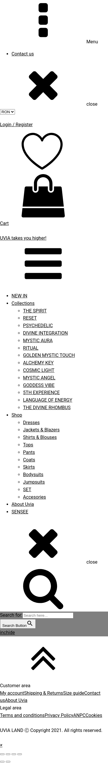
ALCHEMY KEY (38, 363)
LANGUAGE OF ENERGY (47, 400)
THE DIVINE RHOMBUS (47, 407)
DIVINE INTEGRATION (45, 333)
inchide (7, 632)
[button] (1, 745)
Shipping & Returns (43, 693)
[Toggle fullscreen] (14, 754)
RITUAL (30, 348)
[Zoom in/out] (19, 754)
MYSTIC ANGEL (39, 378)
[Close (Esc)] (2, 754)
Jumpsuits (34, 482)
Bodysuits (33, 474)
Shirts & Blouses (40, 437)
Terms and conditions (22, 715)
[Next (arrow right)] (8, 762)
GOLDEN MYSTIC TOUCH (49, 355)
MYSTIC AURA (38, 340)
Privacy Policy (59, 715)
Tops (28, 445)
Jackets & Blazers (41, 430)
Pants (29, 452)
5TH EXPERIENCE (41, 392)
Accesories (34, 497)
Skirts (29, 467)
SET (27, 489)
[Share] (8, 754)
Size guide (73, 693)
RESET (30, 318)
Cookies (94, 715)
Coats (29, 460)
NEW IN (19, 296)
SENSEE (20, 512)
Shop (17, 415)
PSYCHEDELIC (38, 325)
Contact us (23, 54)
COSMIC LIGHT (38, 370)
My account (12, 693)
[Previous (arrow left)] (2, 762)
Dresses (31, 422)
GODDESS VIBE (38, 385)
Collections (23, 303)
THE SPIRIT (35, 311)
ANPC (79, 715)
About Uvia (23, 504)
